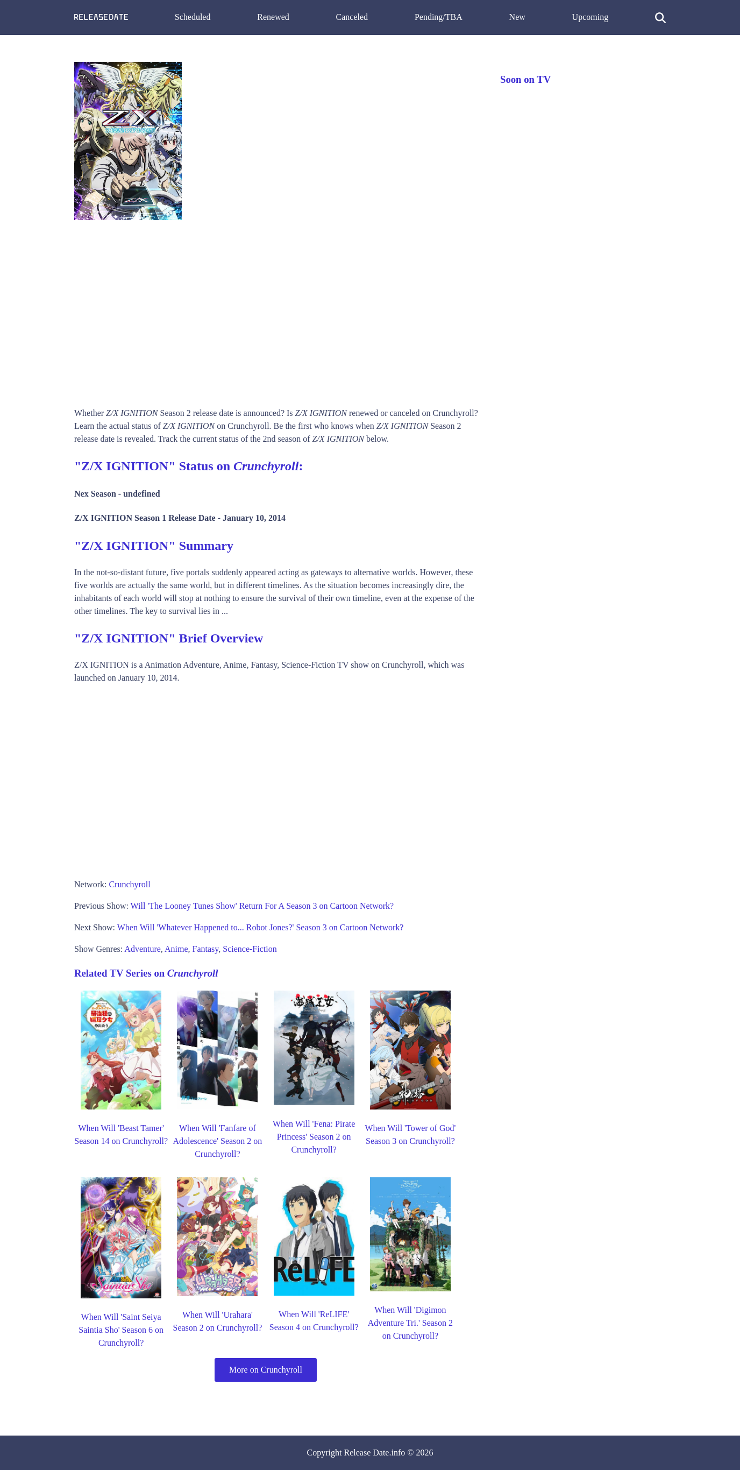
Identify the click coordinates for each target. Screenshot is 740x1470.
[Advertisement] (276, 310)
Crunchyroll (129, 884)
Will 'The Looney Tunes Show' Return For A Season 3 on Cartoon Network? (262, 905)
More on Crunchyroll (265, 1369)
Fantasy (206, 948)
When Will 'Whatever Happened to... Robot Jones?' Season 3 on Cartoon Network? (260, 927)
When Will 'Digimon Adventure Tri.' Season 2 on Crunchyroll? (410, 1322)
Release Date (366, 1452)
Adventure (142, 948)
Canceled (352, 17)
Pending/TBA (438, 17)
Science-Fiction (249, 948)
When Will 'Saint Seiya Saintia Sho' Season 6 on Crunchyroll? (121, 1329)
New (517, 17)
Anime (176, 948)
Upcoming (590, 17)
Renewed (273, 17)
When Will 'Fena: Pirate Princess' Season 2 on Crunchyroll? (314, 1136)
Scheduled (193, 17)
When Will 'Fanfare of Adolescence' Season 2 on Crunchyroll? (217, 1140)
